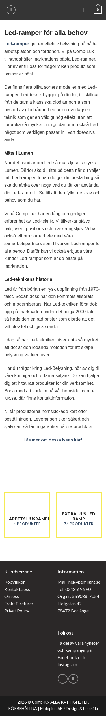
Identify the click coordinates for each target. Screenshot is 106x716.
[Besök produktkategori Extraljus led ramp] (79, 515)
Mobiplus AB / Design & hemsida (69, 708)
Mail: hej (65, 581)
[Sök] (11, 9)
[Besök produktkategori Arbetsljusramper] (27, 515)
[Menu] (86, 10)
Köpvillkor (14, 581)
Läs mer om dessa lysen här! (53, 439)
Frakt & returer (18, 603)
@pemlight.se (87, 581)
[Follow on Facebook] (63, 679)
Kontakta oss (17, 589)
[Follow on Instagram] (73, 679)
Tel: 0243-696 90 (74, 589)
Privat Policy (16, 610)
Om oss (11, 596)
